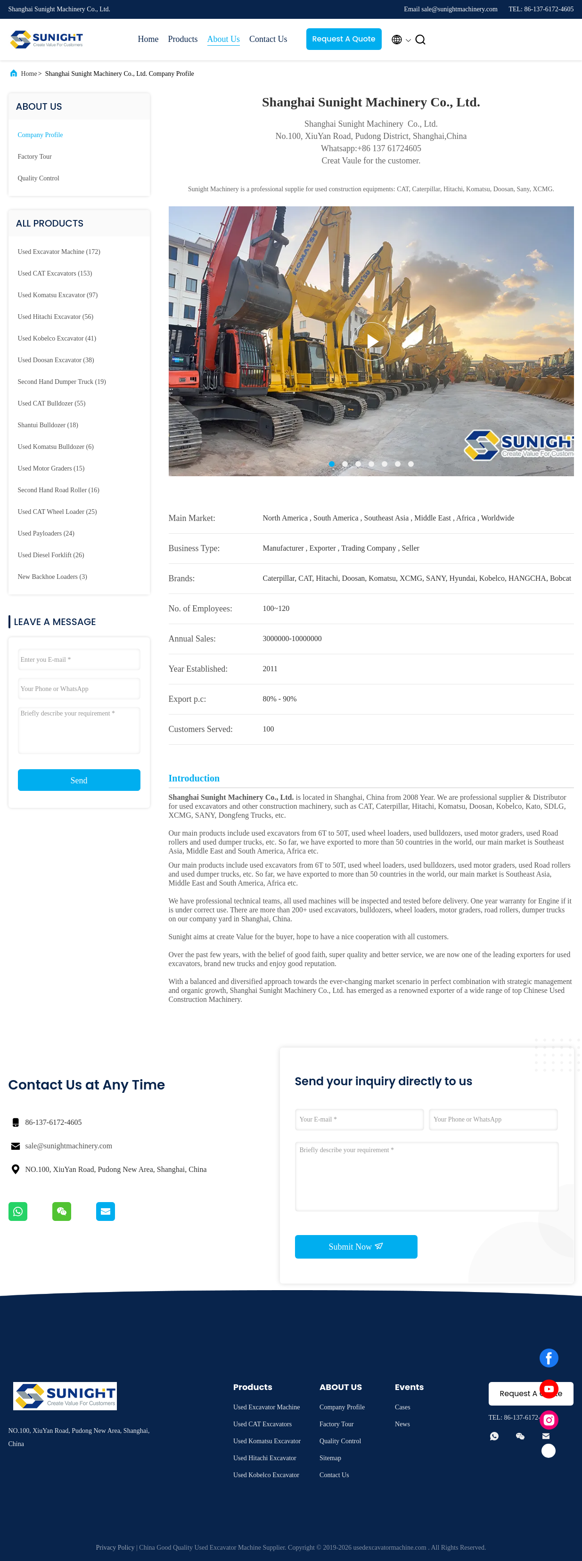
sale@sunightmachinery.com (69, 1146)
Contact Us (268, 39)
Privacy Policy (115, 1547)
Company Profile (40, 134)
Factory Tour (35, 156)
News (402, 1424)
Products (183, 39)
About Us (223, 39)
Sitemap (330, 1458)
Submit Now (355, 1246)
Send (79, 780)
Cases (402, 1407)
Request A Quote (343, 38)
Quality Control (38, 178)
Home (148, 39)
